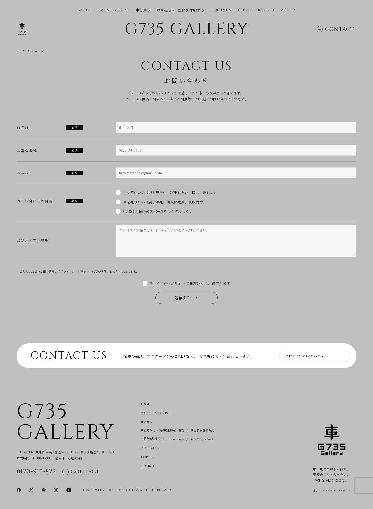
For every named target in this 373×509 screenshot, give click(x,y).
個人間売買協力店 (202, 430)
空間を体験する (191, 10)
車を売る (164, 10)
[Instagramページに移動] (56, 489)
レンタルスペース (202, 439)
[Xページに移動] (31, 489)
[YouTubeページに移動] (68, 489)
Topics (244, 10)
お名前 (50, 127)
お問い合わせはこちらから (315, 356)
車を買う (142, 10)
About (146, 404)
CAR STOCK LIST (113, 10)
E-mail (50, 173)
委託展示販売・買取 (171, 430)
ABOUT (84, 10)
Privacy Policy (93, 490)
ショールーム (175, 439)
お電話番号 (50, 150)
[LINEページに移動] (43, 489)
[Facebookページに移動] (19, 489)
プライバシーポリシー (74, 271)
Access (288, 10)
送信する (186, 297)
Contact (335, 29)
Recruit (266, 10)
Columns (221, 10)
